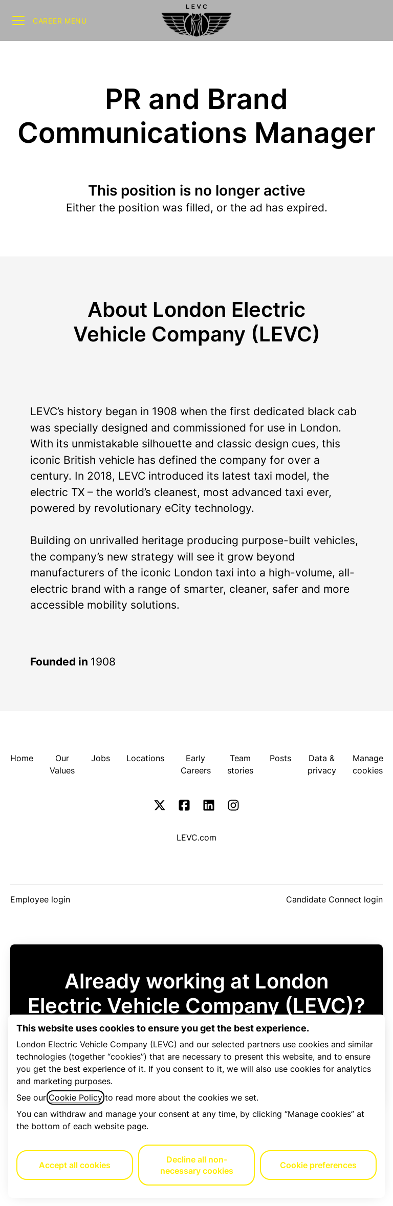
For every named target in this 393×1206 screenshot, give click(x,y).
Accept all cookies (75, 1165)
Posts (280, 758)
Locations (145, 758)
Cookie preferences (318, 1165)
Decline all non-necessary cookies (196, 1165)
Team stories (240, 764)
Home (21, 758)
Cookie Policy (75, 1097)
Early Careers (196, 764)
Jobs (100, 758)
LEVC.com (196, 837)
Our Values (62, 764)
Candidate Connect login (334, 899)
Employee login (40, 899)
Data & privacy (322, 764)
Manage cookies (368, 764)
